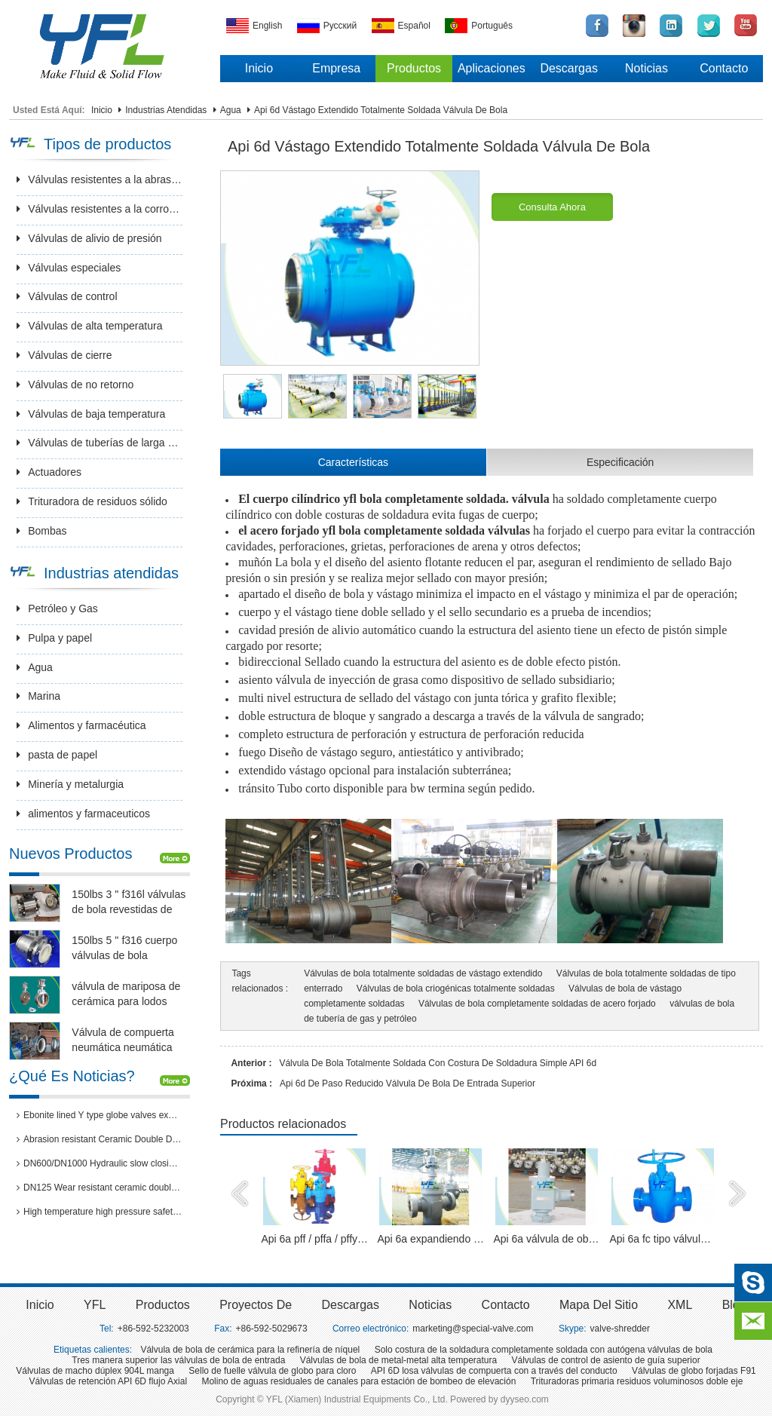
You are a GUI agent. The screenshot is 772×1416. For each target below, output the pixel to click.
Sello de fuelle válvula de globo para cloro (272, 1370)
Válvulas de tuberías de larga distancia (99, 443)
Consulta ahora (552, 207)
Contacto (724, 68)
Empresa (336, 68)
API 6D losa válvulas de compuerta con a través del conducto (494, 1370)
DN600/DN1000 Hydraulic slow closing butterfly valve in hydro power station (99, 1163)
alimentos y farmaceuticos (83, 814)
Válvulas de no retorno (75, 385)
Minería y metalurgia (70, 784)
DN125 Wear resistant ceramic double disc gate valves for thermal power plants (99, 1187)
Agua (230, 110)
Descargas (568, 68)
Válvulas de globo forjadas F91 (694, 1370)
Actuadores (49, 472)
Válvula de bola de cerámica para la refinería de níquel (250, 1349)
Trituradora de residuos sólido (92, 501)
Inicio (259, 68)
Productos (414, 68)
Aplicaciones (491, 68)
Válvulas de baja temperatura (91, 414)
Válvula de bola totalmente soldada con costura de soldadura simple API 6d (437, 1063)
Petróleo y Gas (57, 608)
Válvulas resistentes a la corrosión (99, 209)
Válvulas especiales (69, 268)
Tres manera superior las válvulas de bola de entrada (178, 1360)
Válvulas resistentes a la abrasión (99, 179)
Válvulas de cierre (64, 355)
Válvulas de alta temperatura (89, 326)
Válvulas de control (67, 296)
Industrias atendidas (166, 110)
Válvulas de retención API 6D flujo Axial (108, 1381)
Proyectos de (255, 1304)
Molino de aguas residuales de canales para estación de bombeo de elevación (358, 1381)
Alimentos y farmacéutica (81, 725)
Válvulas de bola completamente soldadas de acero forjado (537, 1003)
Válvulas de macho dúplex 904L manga (95, 1370)
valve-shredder (620, 1328)
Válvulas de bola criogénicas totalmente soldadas (456, 988)
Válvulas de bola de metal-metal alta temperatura (398, 1360)
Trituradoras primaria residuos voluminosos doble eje (637, 1381)
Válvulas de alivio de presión (89, 238)
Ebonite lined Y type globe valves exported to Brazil (99, 1115)
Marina (38, 696)
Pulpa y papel (54, 638)
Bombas (41, 531)
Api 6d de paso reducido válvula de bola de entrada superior (407, 1083)
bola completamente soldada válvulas (432, 530)
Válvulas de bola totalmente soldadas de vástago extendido (423, 973)
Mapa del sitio (598, 1304)
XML (679, 1304)
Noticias (646, 68)
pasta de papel (57, 755)
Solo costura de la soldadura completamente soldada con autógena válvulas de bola (543, 1349)
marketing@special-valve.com (472, 1328)
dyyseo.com (525, 1399)
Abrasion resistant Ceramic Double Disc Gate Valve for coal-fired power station (99, 1139)
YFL (95, 1304)
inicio (40, 1304)
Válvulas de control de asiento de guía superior (606, 1360)
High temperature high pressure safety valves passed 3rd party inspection (99, 1211)
